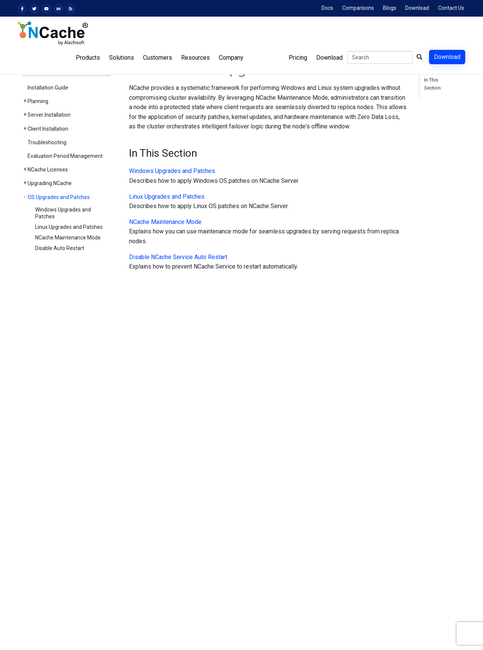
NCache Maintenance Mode (68, 238)
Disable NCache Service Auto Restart (178, 257)
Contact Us (451, 8)
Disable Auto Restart (59, 248)
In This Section (432, 84)
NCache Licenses (48, 170)
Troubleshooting (47, 142)
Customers (157, 57)
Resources (195, 57)
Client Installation (48, 129)
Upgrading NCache (50, 183)
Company (231, 57)
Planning (38, 101)
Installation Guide (48, 88)
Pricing (298, 57)
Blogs (389, 8)
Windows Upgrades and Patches (63, 213)
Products (88, 57)
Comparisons (358, 8)
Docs (327, 8)
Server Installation (49, 115)
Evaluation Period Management (65, 156)
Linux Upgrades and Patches (69, 227)
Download (417, 8)
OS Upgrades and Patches (59, 197)
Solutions (121, 57)
